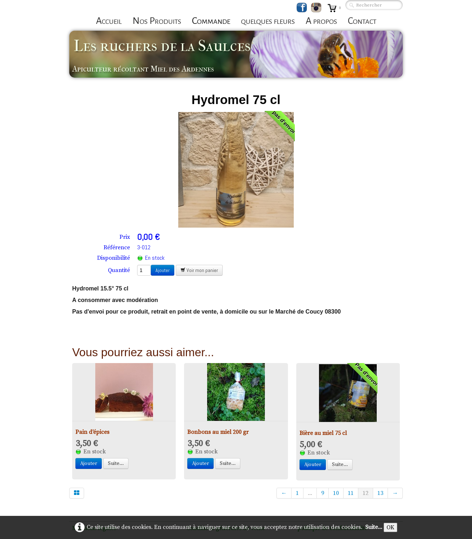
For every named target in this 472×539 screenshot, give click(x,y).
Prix (124, 237)
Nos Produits (156, 21)
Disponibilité (113, 258)
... (310, 493)
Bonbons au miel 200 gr (218, 432)
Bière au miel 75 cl (323, 433)
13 (380, 493)
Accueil (109, 21)
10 (336, 493)
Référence (117, 247)
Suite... (116, 463)
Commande (211, 21)
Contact (362, 21)
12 (365, 493)
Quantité (119, 270)
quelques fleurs (268, 21)
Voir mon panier (199, 270)
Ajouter (163, 270)
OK (390, 527)
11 (351, 493)
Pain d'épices (92, 432)
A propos (321, 21)
